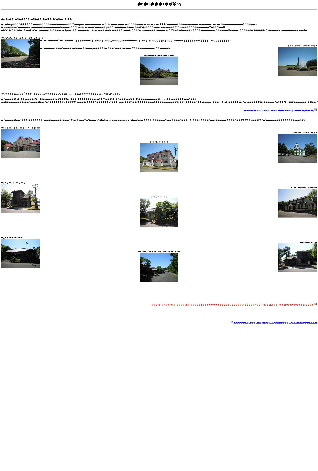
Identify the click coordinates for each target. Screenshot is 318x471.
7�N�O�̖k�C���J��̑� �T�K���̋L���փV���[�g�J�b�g (280, 110)
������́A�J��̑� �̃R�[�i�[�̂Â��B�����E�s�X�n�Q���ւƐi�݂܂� (273, 322)
